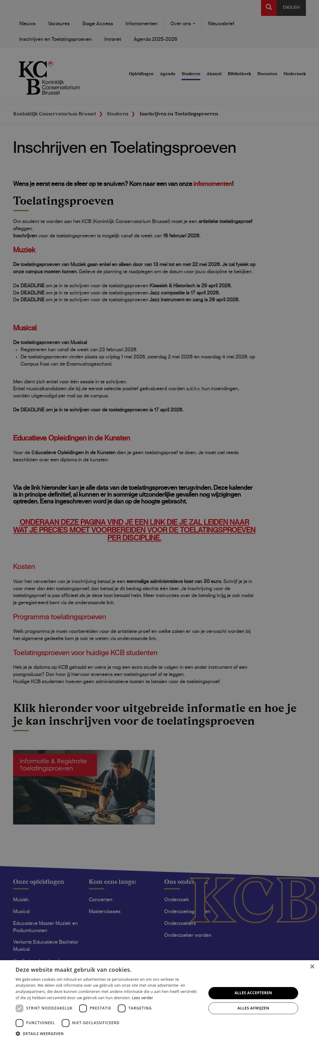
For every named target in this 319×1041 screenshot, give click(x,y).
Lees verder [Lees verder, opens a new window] (142, 997)
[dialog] (159, 520)
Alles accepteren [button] (253, 992)
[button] (108, 1033)
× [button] (312, 967)
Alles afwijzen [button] (253, 1008)
